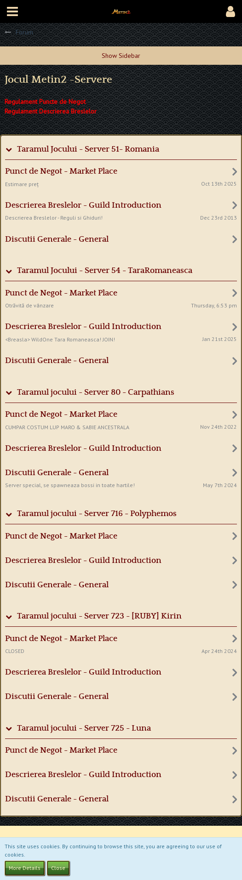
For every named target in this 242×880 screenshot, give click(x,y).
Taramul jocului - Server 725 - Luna (84, 728)
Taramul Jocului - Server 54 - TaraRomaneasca (104, 270)
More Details (24, 867)
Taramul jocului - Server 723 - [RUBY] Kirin (99, 616)
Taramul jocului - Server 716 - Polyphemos (97, 513)
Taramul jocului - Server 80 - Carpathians (95, 392)
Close (58, 867)
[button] (12, 11)
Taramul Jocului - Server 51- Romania (88, 149)
